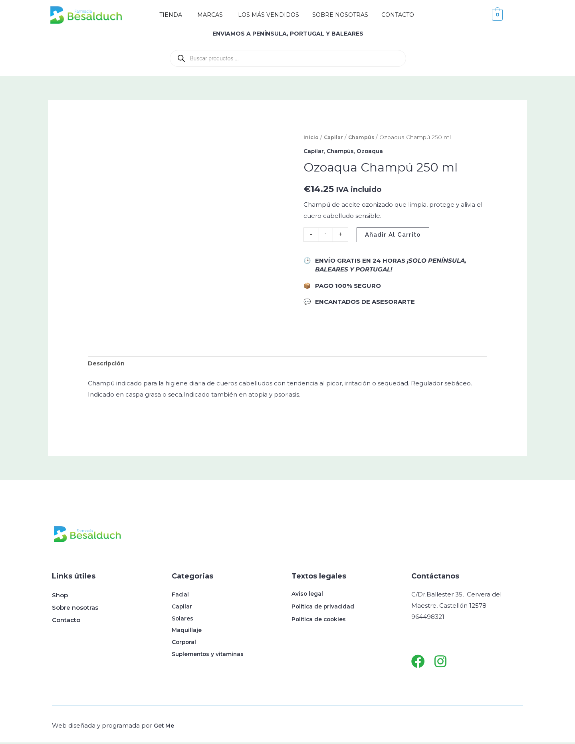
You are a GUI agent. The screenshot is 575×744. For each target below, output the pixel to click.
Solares (183, 621)
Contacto (66, 621)
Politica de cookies (320, 620)
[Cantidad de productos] (326, 234)
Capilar (334, 137)
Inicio (311, 137)
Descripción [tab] (107, 364)
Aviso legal (308, 595)
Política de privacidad (325, 608)
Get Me (165, 727)
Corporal (185, 646)
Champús (363, 137)
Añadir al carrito (394, 234)
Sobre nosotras (75, 609)
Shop (60, 596)
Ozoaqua (374, 151)
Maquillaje (187, 634)
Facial (180, 596)
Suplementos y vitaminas (211, 658)
